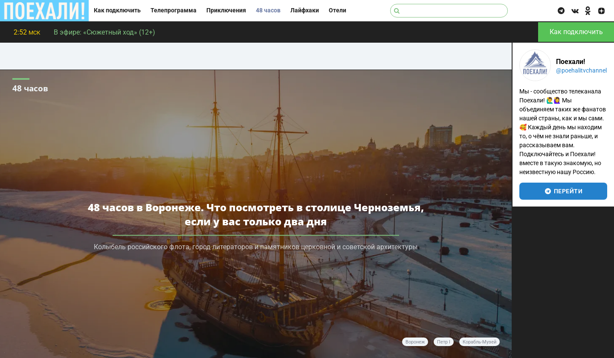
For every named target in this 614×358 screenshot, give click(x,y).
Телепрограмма (174, 10)
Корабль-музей (479, 342)
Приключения (226, 10)
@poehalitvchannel (581, 70)
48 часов (268, 10)
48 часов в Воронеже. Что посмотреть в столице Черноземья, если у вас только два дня (256, 214)
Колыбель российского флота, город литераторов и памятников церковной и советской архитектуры (255, 247)
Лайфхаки (304, 10)
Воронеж (415, 342)
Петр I (443, 342)
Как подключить (117, 10)
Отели (337, 10)
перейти (563, 191)
